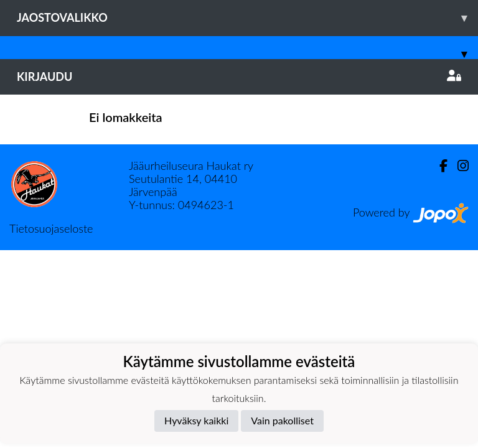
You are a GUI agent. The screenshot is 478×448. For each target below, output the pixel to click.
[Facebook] (438, 165)
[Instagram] (458, 165)
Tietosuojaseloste (51, 228)
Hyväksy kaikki (196, 420)
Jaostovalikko (247, 17)
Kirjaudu (239, 76)
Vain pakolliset (282, 420)
